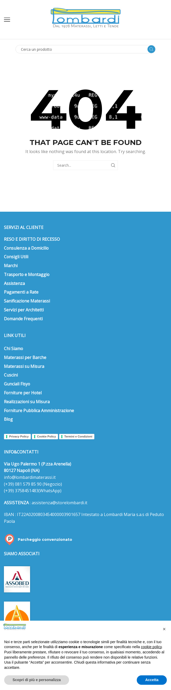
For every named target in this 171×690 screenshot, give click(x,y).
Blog (8, 419)
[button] (164, 629)
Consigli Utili (16, 257)
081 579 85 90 (28, 484)
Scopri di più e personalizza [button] (37, 680)
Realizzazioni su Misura (27, 402)
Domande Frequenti (23, 319)
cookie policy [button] (151, 647)
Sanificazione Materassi (27, 301)
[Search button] (151, 49)
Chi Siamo (13, 348)
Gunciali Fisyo (17, 384)
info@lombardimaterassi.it (30, 477)
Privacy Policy (19, 436)
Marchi (11, 265)
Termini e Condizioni (78, 436)
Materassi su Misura (24, 366)
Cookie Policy (46, 436)
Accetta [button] (151, 680)
